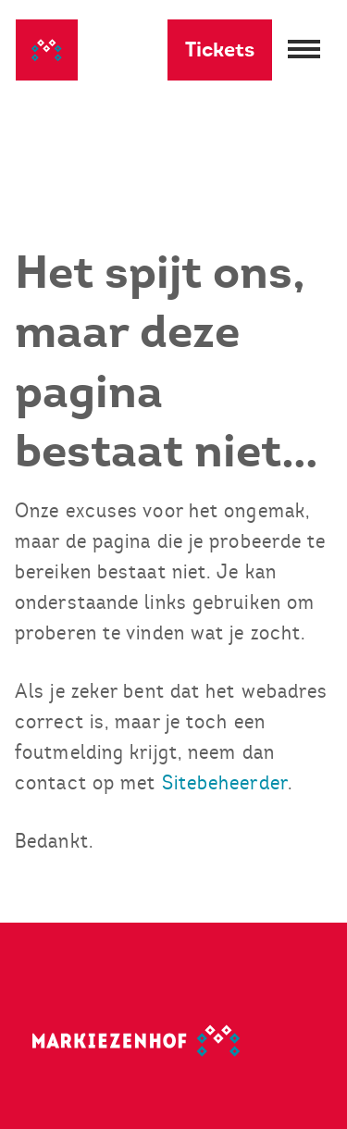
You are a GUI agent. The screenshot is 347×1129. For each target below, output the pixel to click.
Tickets (219, 49)
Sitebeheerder (225, 782)
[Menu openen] (301, 50)
